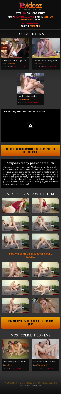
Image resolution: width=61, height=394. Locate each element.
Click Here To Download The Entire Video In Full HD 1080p (30, 150)
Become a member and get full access (30, 255)
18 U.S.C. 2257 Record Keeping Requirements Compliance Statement (30, 383)
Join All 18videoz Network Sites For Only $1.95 (30, 322)
